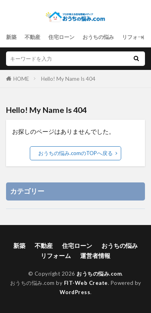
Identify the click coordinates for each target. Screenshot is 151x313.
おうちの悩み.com (99, 273)
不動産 (32, 37)
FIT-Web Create (86, 283)
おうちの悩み (98, 37)
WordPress (75, 292)
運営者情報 (95, 255)
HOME (21, 79)
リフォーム (135, 37)
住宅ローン (61, 37)
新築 (11, 37)
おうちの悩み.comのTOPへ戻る (75, 153)
